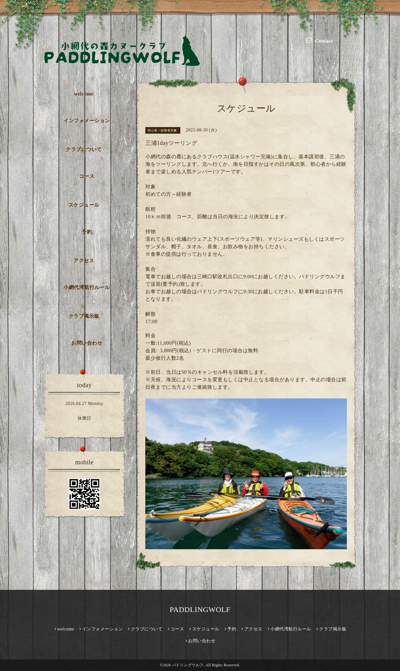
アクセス (83, 260)
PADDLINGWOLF (200, 609)
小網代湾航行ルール (86, 287)
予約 (87, 231)
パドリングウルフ (187, 665)
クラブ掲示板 (83, 316)
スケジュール (83, 205)
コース (87, 176)
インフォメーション (86, 120)
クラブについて (84, 149)
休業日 (84, 418)
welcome (83, 93)
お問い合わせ (86, 343)
